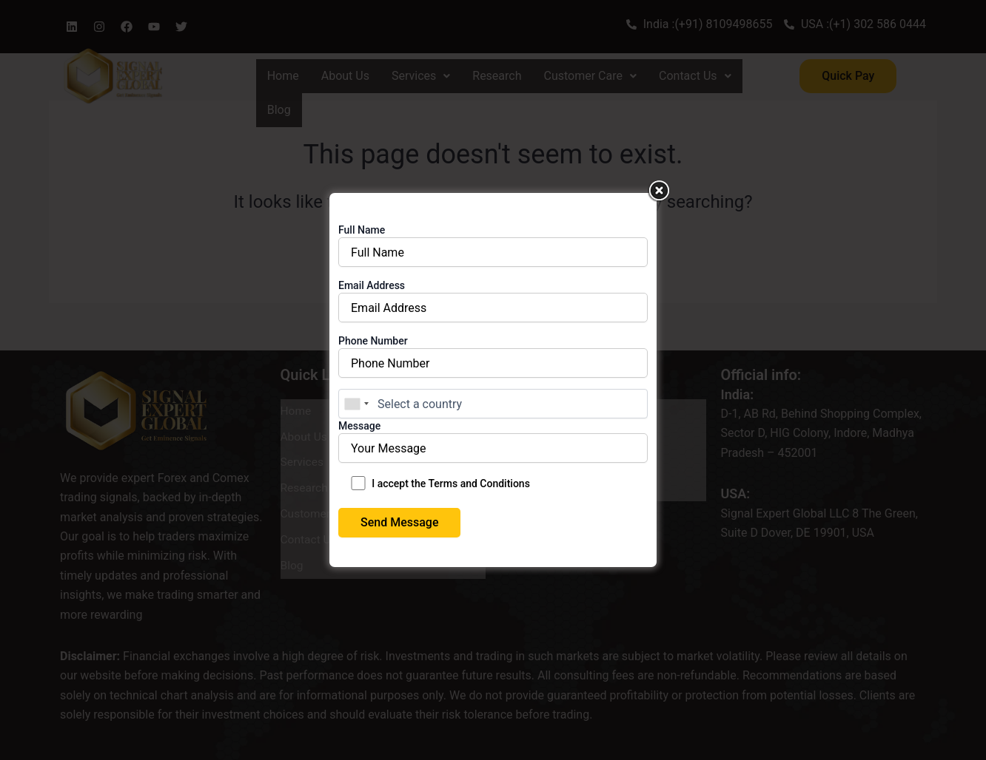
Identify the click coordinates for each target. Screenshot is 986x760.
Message (493, 447)
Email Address (493, 306)
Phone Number (493, 362)
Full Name (493, 251)
